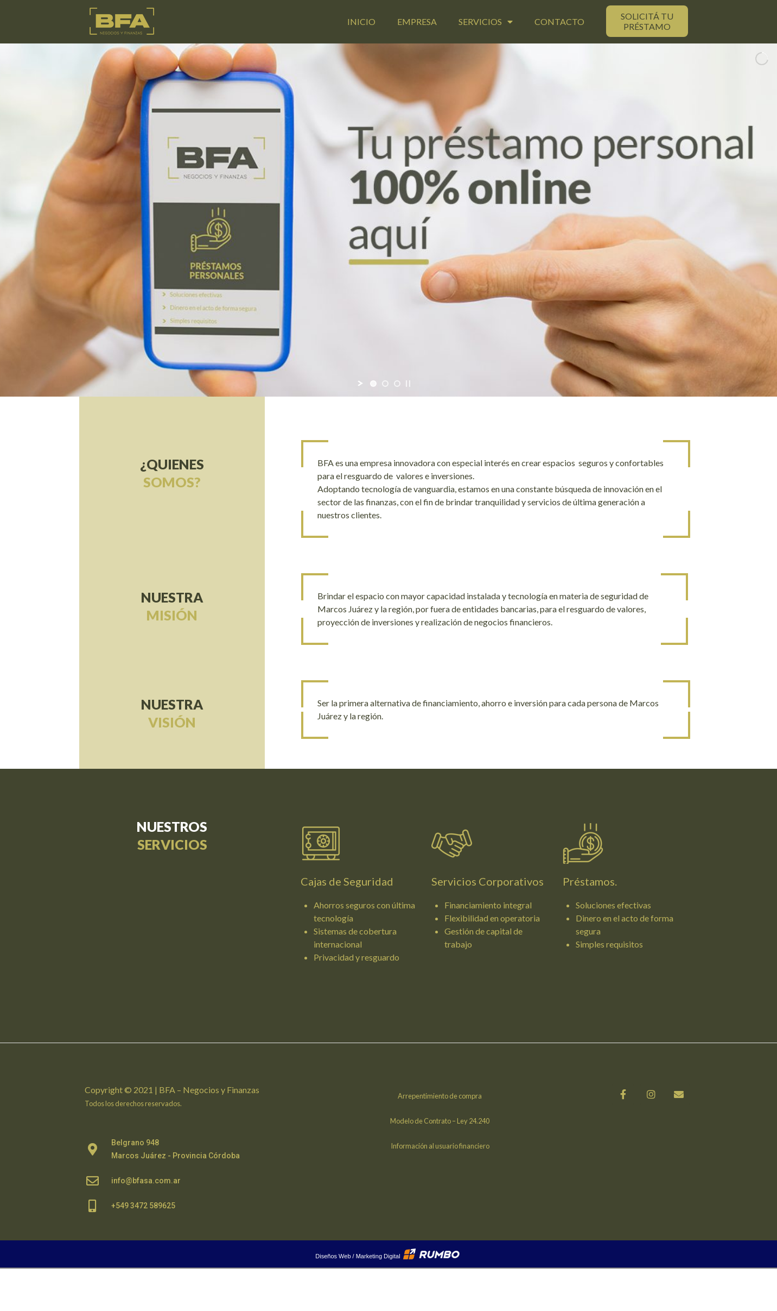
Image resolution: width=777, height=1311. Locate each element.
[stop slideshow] (408, 383)
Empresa (417, 21)
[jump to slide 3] (397, 383)
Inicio (361, 21)
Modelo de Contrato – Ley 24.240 (439, 1120)
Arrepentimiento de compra (440, 1096)
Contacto (559, 21)
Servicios (485, 22)
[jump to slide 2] (385, 383)
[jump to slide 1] (373, 383)
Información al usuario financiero (440, 1145)
